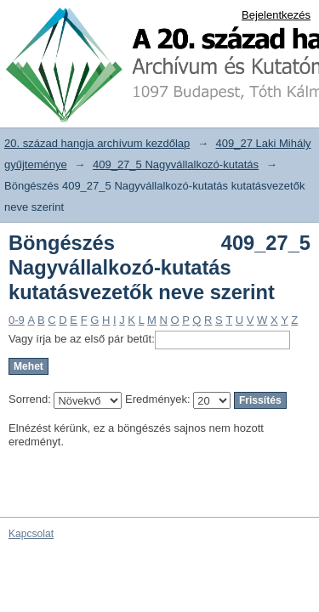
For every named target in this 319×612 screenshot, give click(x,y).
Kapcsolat (31, 534)
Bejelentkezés (276, 14)
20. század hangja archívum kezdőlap (97, 143)
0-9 (17, 320)
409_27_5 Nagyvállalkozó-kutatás (176, 164)
